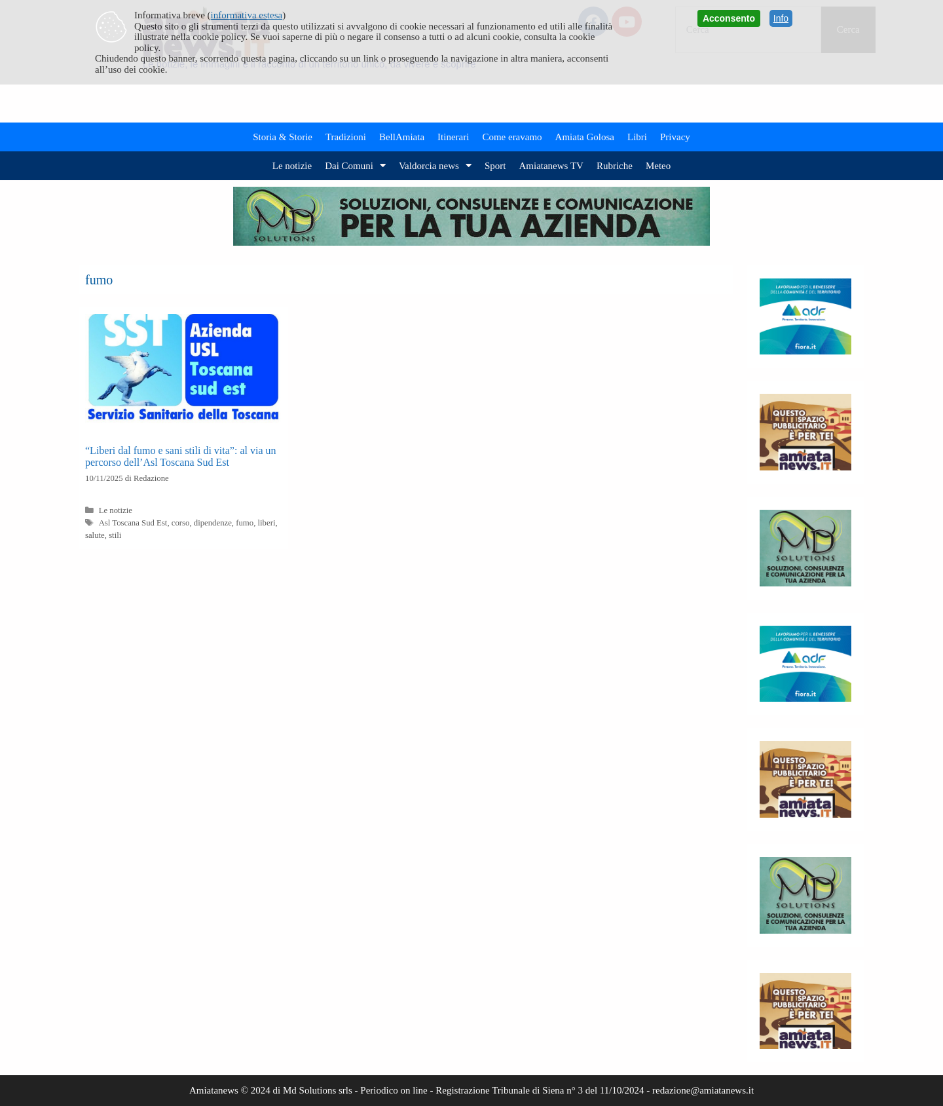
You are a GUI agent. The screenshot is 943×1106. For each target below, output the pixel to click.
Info (780, 18)
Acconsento (729, 18)
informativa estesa (247, 15)
